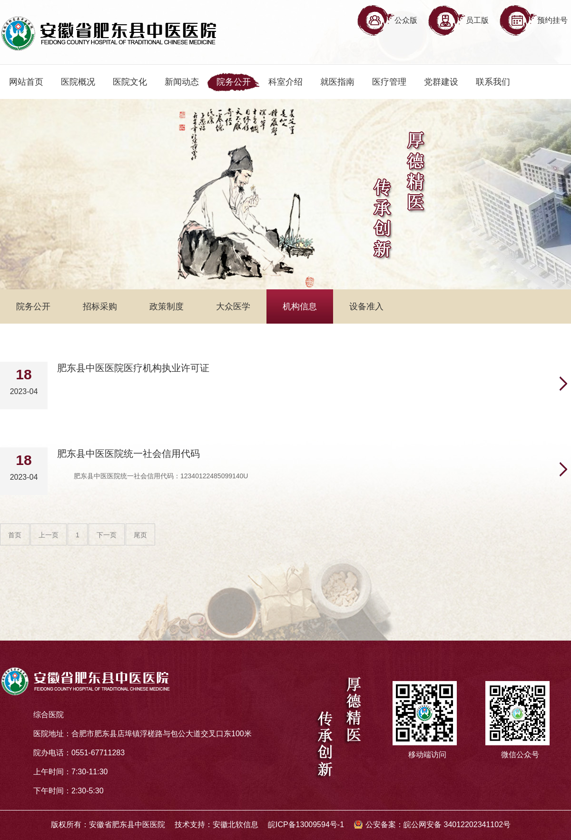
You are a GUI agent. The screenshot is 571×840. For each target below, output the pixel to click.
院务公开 (234, 82)
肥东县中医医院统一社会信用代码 (128, 453)
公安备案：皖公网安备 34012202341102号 (438, 824)
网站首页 (26, 82)
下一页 (107, 535)
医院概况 (78, 82)
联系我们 (493, 82)
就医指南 (337, 82)
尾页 (140, 535)
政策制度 (166, 306)
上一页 (49, 535)
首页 (14, 535)
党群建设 (441, 82)
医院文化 (130, 82)
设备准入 (366, 306)
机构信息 (300, 306)
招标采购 (100, 306)
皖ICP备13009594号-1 (306, 824)
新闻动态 (182, 82)
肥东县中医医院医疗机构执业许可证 (133, 368)
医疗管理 (389, 82)
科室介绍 (285, 82)
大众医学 (233, 306)
